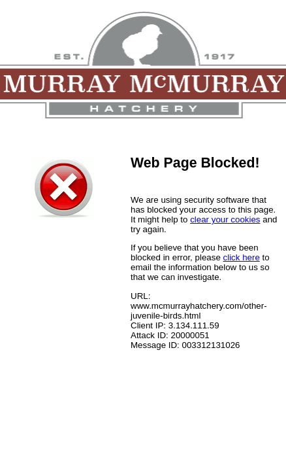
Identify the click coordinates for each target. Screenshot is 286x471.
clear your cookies (225, 219)
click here (241, 257)
